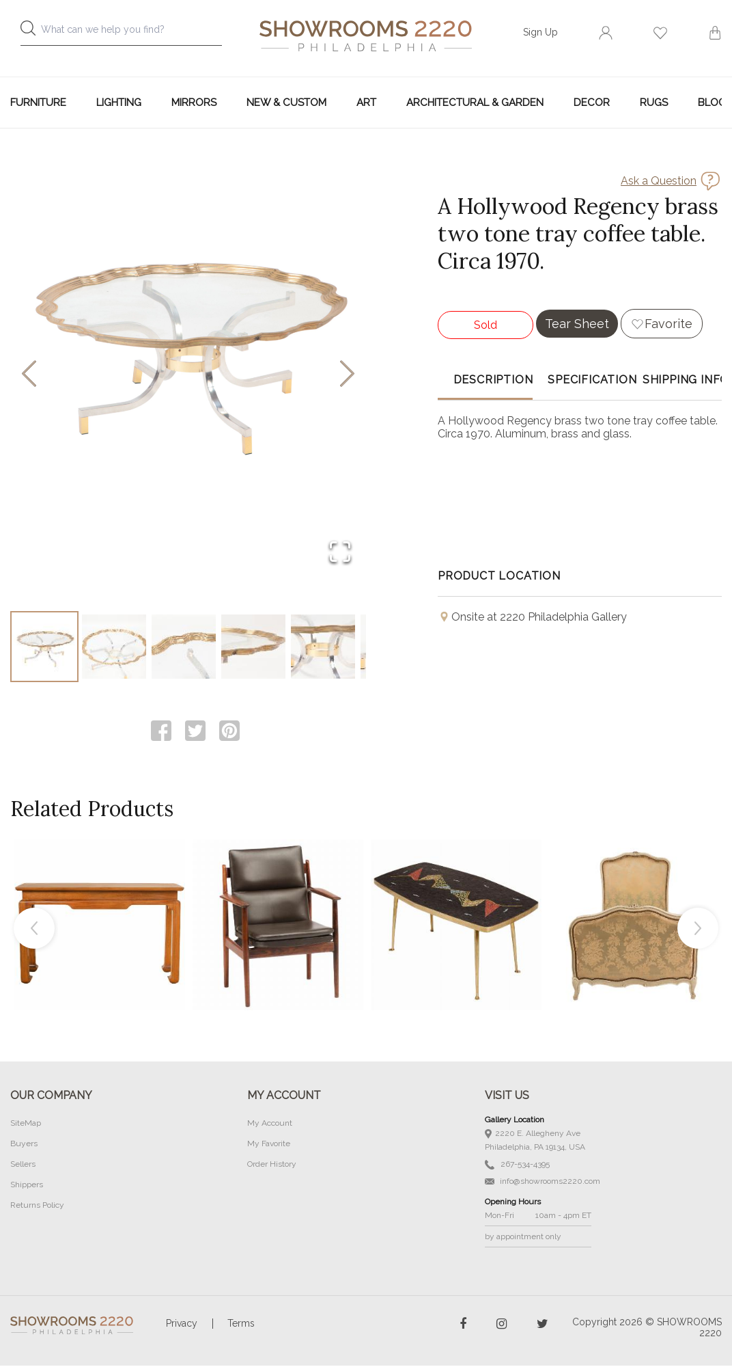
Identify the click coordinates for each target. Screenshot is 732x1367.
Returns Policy (37, 1206)
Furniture (38, 102)
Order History (271, 1165)
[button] (188, 375)
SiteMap (25, 1124)
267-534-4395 (517, 1166)
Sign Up (540, 32)
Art (366, 102)
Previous (34, 929)
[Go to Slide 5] (323, 647)
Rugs (654, 102)
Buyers (24, 1145)
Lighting (118, 102)
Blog (712, 102)
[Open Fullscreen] (340, 553)
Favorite (668, 323)
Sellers (23, 1165)
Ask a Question (658, 180)
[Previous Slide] (29, 375)
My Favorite (268, 1145)
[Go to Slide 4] (253, 647)
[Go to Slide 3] (184, 647)
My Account (269, 1124)
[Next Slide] (347, 375)
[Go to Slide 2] (114, 647)
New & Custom (286, 102)
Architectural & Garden (475, 102)
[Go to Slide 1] (44, 647)
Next (698, 929)
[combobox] (128, 33)
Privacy (181, 1324)
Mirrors (193, 102)
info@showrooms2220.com (542, 1182)
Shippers (26, 1186)
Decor (592, 102)
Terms (241, 1324)
